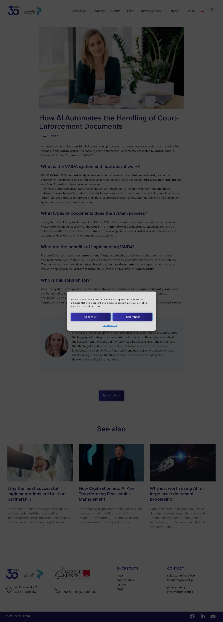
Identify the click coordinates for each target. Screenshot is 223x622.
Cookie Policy (110, 325)
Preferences (132, 317)
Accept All (90, 317)
